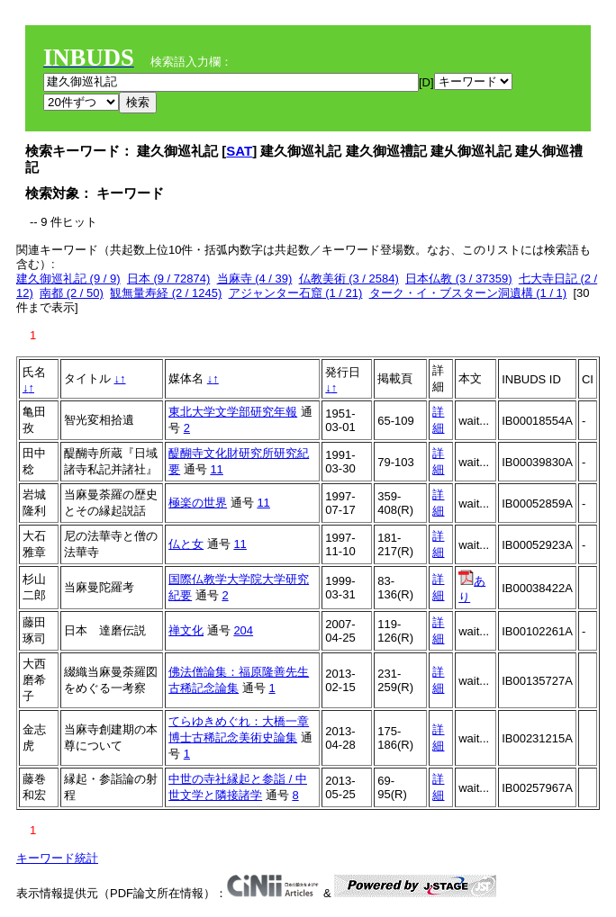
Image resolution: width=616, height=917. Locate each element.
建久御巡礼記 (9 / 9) (68, 278)
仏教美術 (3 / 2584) (349, 278)
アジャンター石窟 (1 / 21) (296, 293)
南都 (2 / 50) (72, 293)
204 (243, 630)
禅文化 (186, 630)
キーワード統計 (57, 858)
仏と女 (186, 544)
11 (216, 469)
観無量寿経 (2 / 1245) (166, 293)
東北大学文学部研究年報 (232, 411)
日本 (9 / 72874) (169, 278)
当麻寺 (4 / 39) (255, 278)
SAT (239, 150)
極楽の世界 (197, 502)
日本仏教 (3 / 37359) (458, 278)
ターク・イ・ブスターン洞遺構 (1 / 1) (468, 293)
